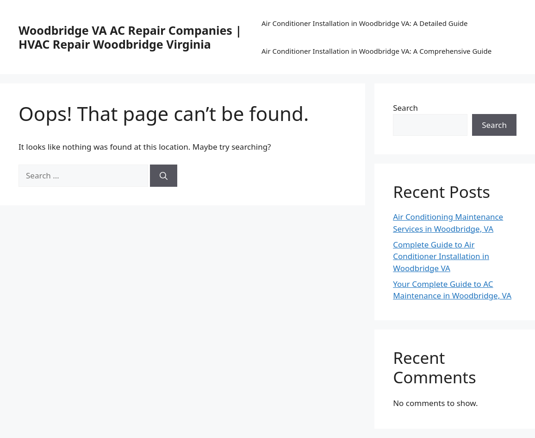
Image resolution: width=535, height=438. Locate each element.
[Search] (163, 176)
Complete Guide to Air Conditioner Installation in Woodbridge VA (441, 256)
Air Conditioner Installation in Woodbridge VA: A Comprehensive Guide (376, 51)
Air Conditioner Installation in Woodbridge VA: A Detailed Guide (364, 23)
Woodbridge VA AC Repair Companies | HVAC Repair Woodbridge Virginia (130, 37)
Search (405, 107)
